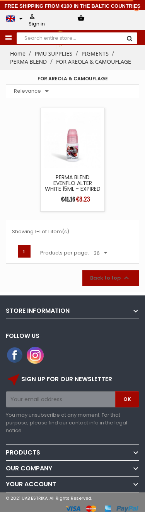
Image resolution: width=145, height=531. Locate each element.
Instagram (35, 355)
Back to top (110, 278)
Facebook (15, 355)
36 (102, 253)
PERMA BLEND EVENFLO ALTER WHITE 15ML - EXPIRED (73, 183)
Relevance (32, 91)
